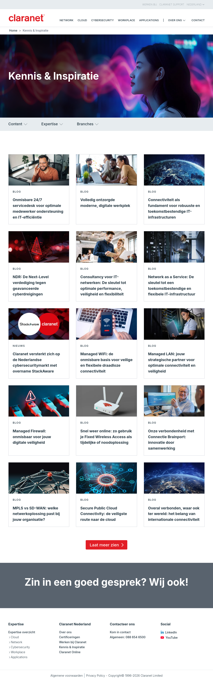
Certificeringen (69, 637)
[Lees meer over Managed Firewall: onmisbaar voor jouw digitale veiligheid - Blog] (38, 420)
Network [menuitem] (66, 20)
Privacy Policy (95, 675)
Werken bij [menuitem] (149, 4)
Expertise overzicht (21, 632)
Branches (88, 124)
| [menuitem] (163, 20)
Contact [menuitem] (198, 20)
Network (16, 642)
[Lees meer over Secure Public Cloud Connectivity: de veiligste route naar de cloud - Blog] (106, 494)
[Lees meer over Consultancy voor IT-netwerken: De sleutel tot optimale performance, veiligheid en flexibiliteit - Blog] (106, 266)
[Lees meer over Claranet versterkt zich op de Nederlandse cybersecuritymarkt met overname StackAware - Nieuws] (38, 343)
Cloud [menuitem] (82, 20)
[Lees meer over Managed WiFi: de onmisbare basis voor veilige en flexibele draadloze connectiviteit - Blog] (106, 343)
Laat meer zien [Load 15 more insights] (107, 544)
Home (13, 30)
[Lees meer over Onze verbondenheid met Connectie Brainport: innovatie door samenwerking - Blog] (174, 420)
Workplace (18, 652)
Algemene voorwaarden (66, 675)
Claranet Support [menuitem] (171, 4)
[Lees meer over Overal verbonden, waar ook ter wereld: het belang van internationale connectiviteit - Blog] (174, 494)
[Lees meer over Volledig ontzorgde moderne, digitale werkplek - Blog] (106, 189)
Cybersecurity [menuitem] (102, 20)
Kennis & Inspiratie (72, 647)
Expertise (52, 124)
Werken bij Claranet (72, 642)
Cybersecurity (20, 647)
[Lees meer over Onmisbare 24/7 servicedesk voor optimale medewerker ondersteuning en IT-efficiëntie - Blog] (38, 189)
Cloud (15, 637)
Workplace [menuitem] (126, 20)
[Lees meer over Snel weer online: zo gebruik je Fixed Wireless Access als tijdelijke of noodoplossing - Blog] (106, 420)
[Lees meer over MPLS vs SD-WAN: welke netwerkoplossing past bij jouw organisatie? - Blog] (38, 494)
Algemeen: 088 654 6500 (128, 637)
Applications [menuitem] (149, 20)
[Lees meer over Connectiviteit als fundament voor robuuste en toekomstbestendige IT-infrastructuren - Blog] (174, 189)
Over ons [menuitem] (177, 20)
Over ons (65, 632)
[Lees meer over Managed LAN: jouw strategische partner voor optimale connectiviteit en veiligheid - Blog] (174, 343)
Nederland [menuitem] (196, 4)
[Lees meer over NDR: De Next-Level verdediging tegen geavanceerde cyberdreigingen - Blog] (38, 266)
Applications (19, 657)
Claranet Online (69, 652)
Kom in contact (120, 632)
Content (18, 124)
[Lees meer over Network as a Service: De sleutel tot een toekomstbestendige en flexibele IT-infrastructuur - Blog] (174, 266)
